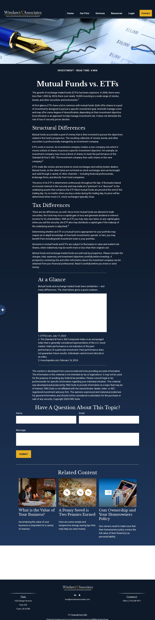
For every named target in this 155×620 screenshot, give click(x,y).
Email (81, 405)
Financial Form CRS (79, 607)
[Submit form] (23, 446)
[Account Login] (79, 587)
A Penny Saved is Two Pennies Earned (77, 504)
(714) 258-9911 (134, 593)
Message (21, 422)
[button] (70, 5)
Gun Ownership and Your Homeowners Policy (117, 506)
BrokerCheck (103, 612)
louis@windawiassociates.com (77, 592)
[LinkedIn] (75, 587)
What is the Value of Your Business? (37, 504)
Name (19, 405)
